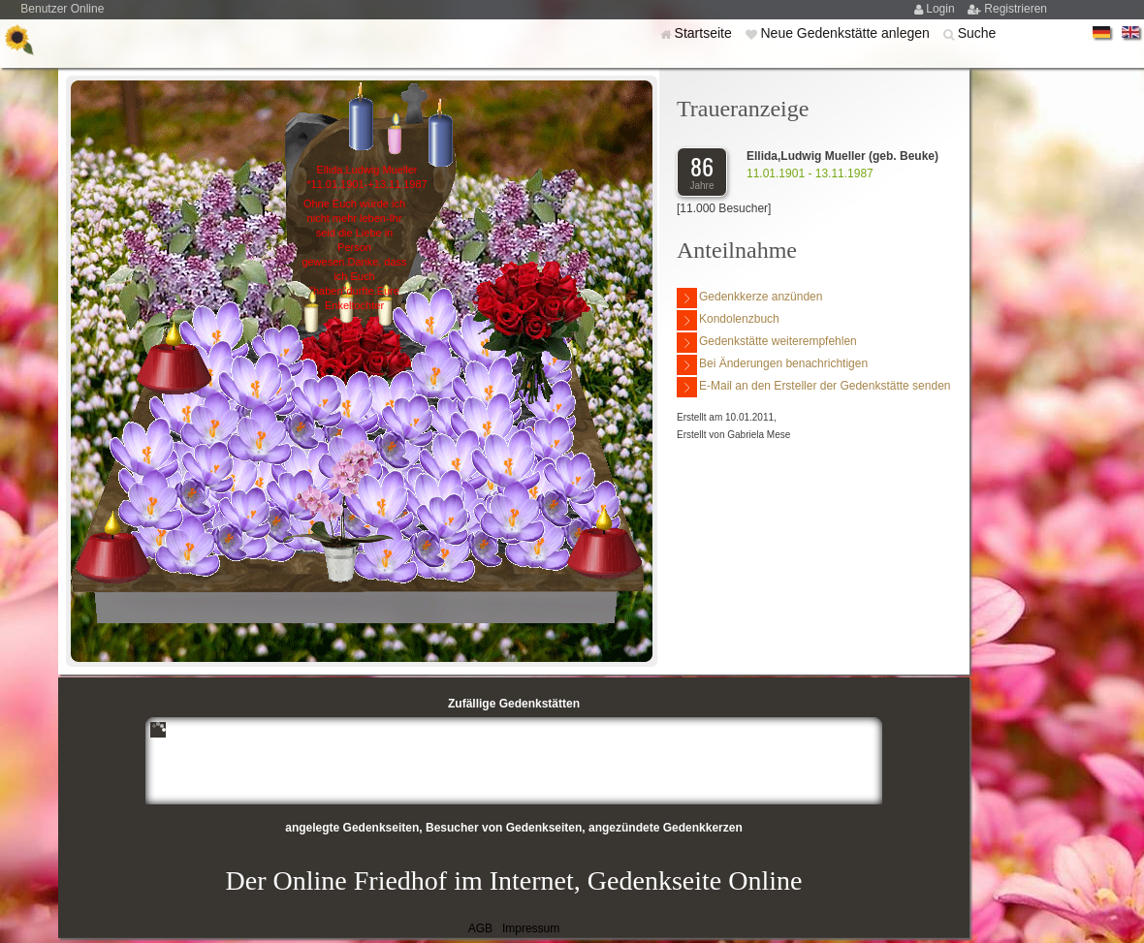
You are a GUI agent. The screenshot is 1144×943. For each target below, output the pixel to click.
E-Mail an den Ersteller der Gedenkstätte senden (813, 387)
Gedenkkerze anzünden (749, 298)
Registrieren (1015, 9)
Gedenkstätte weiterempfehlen (767, 342)
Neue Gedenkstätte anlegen (846, 33)
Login (942, 9)
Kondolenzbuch (728, 320)
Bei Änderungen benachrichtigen (772, 365)
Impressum (530, 928)
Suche (977, 33)
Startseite (705, 33)
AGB (480, 928)
